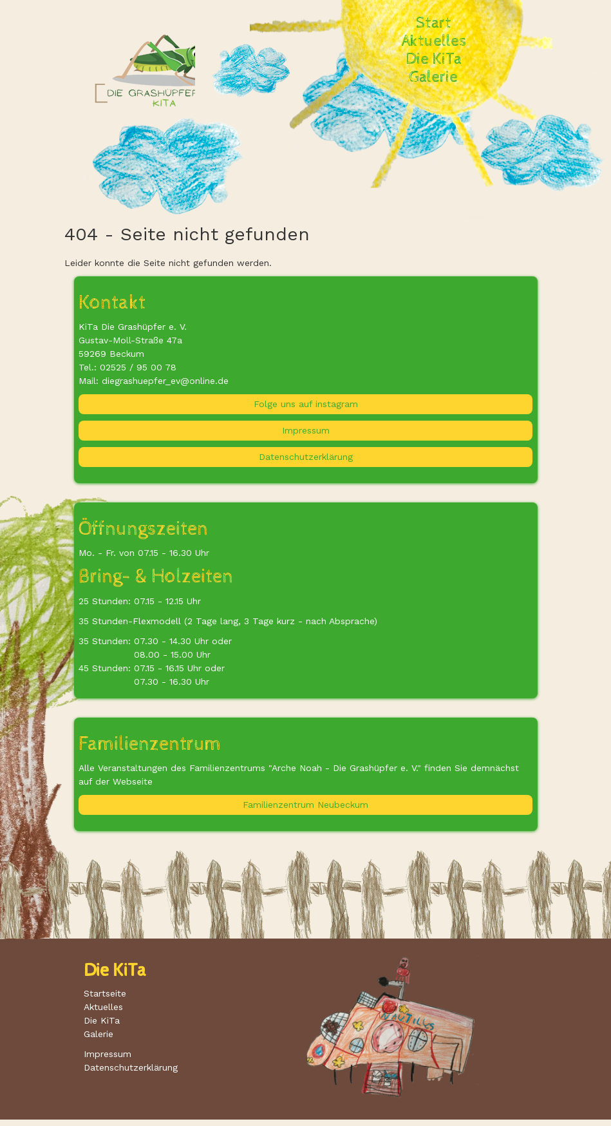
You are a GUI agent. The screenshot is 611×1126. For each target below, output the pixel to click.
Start (433, 23)
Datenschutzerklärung (306, 457)
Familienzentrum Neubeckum (305, 804)
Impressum (306, 430)
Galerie (433, 77)
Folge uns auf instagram (306, 404)
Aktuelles (434, 41)
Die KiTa (434, 59)
